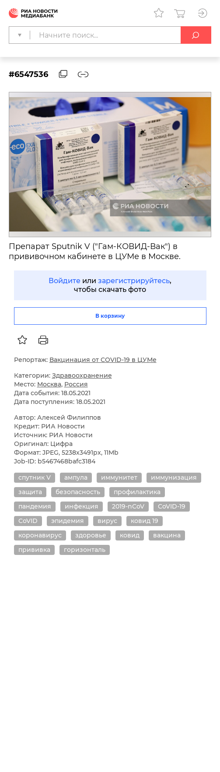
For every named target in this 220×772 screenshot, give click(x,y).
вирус (107, 521)
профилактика (137, 492)
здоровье (90, 535)
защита (30, 492)
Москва (49, 384)
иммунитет (119, 477)
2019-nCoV (128, 506)
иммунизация (174, 477)
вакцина (167, 535)
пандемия (34, 506)
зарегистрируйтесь (134, 281)
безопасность (78, 492)
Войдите (64, 281)
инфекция (81, 506)
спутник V (34, 477)
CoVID (28, 521)
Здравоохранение (82, 375)
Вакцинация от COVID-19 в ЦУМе (103, 360)
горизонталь (84, 550)
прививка (34, 550)
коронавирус (40, 535)
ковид (130, 535)
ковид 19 (144, 521)
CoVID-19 (171, 506)
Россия (76, 384)
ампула (75, 477)
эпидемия (67, 521)
